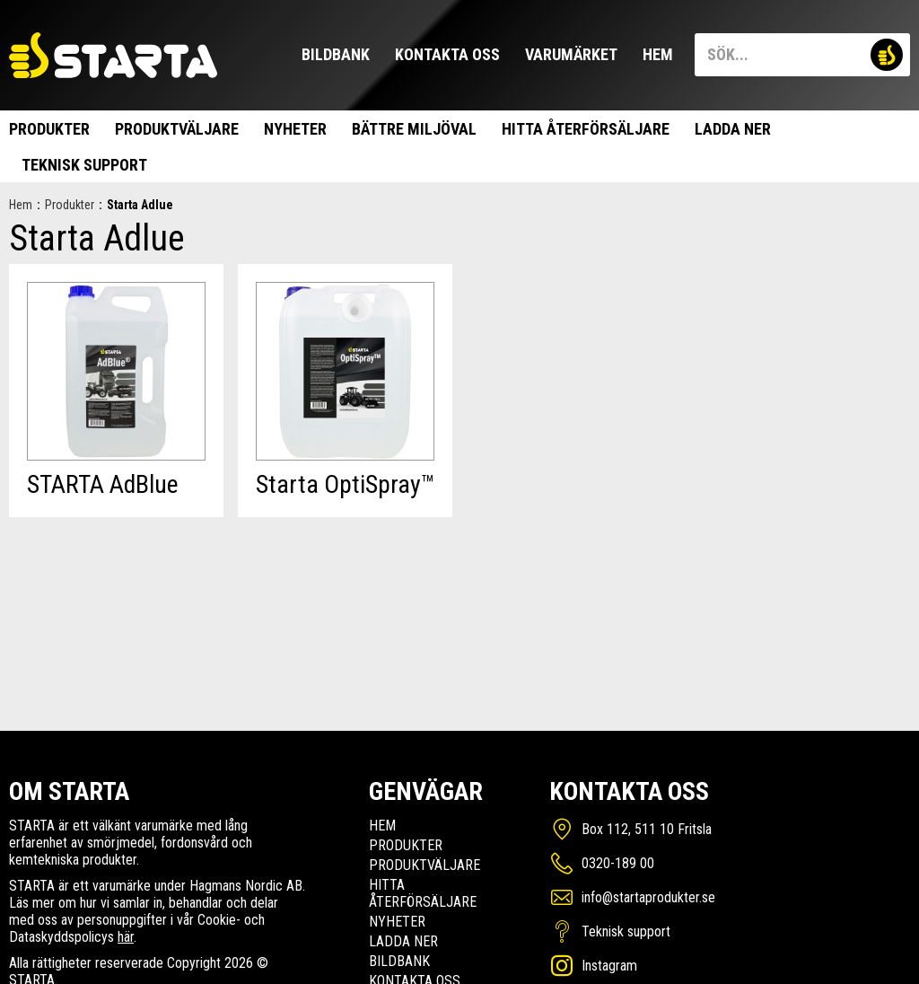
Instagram (609, 965)
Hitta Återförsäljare (586, 128)
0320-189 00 (618, 863)
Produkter (49, 128)
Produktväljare (177, 128)
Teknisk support (84, 164)
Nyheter (295, 128)
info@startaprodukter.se (648, 897)
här (126, 936)
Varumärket (571, 54)
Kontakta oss (447, 54)
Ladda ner (733, 128)
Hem (658, 54)
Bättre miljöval (414, 128)
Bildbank (336, 54)
